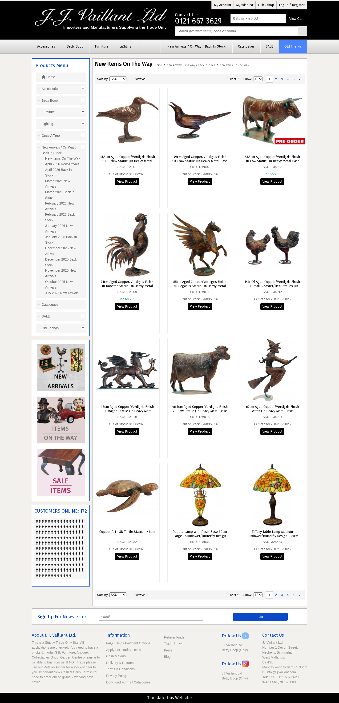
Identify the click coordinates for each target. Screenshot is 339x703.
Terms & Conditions (120, 669)
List (159, 79)
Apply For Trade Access (123, 650)
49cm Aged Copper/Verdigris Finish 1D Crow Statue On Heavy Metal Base (200, 159)
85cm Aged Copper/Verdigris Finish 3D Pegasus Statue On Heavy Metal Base (199, 284)
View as (140, 79)
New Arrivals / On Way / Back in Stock (191, 65)
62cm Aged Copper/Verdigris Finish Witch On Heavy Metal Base (272, 409)
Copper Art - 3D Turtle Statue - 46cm (127, 532)
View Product (127, 182)
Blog (167, 657)
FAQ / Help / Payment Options (128, 643)
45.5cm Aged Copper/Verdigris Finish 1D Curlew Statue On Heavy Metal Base (127, 159)
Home (158, 65)
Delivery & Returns (120, 663)
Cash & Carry (116, 656)
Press (168, 650)
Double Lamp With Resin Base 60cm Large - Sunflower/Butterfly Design (200, 534)
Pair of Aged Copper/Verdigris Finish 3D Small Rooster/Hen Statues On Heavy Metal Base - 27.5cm (272, 284)
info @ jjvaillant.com (281, 672)
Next (300, 79)
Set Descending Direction (130, 79)
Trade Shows (173, 644)
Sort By (102, 79)
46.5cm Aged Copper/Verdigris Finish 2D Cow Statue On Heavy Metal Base (200, 409)
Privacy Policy (116, 676)
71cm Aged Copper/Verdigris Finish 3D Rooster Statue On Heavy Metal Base (127, 284)
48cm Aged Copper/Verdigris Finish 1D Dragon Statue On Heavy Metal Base (127, 409)
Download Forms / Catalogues (128, 682)
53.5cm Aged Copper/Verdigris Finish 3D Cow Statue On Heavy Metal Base (272, 159)
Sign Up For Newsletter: (62, 616)
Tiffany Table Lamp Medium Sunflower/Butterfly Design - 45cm (272, 534)
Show (247, 79)
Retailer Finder (175, 637)
